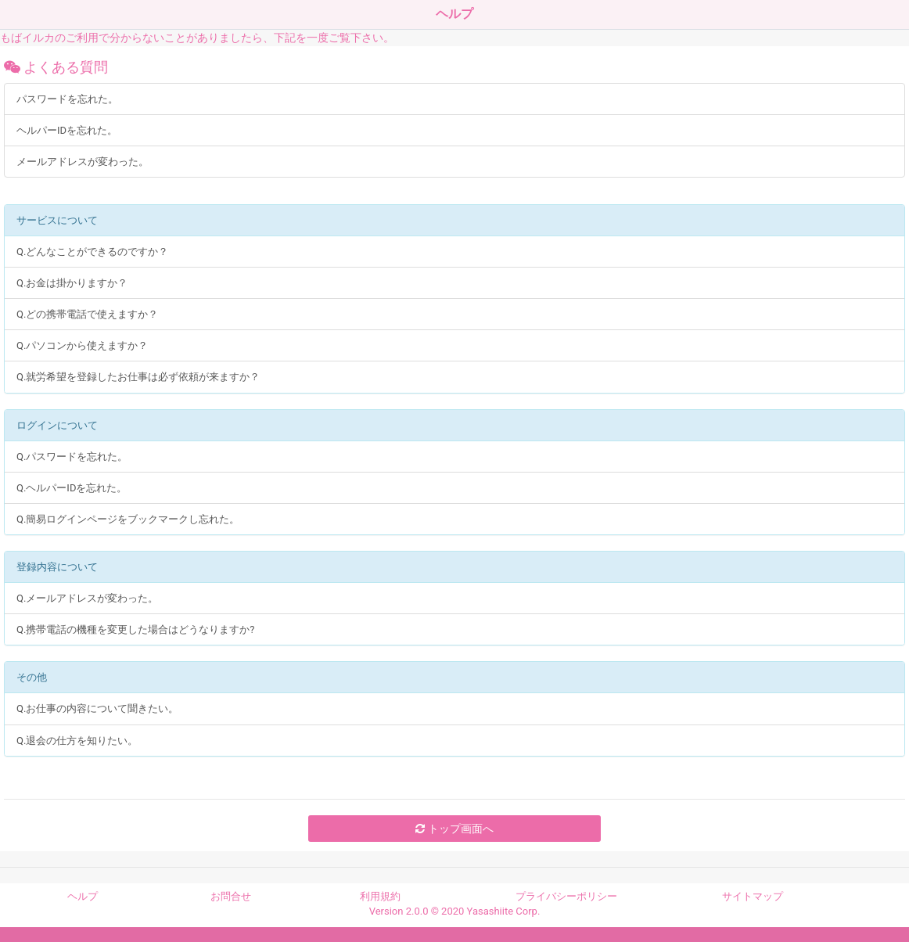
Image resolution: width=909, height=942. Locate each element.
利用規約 (380, 896)
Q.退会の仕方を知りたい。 (77, 740)
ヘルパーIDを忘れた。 (66, 130)
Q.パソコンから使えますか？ (82, 345)
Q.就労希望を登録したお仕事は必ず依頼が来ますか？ (138, 377)
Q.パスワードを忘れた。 (72, 456)
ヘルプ (82, 896)
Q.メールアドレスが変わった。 (87, 598)
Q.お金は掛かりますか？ (72, 283)
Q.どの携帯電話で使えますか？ (87, 314)
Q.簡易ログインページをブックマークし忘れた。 (127, 519)
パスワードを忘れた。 (67, 99)
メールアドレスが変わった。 (82, 161)
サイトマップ (752, 896)
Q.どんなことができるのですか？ (92, 251)
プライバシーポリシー (566, 896)
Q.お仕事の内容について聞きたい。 (97, 708)
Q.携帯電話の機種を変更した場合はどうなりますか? (135, 629)
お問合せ (230, 896)
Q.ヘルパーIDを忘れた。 (71, 488)
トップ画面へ (454, 828)
